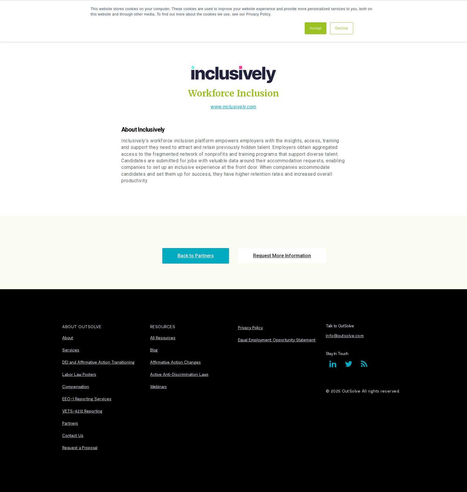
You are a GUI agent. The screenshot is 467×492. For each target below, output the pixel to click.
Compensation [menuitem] (75, 386)
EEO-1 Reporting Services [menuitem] (86, 398)
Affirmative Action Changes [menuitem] (175, 362)
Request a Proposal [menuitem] (79, 447)
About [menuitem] (67, 337)
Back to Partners (196, 256)
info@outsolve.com (345, 335)
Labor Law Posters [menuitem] (79, 374)
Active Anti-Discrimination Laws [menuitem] (179, 374)
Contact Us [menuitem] (72, 435)
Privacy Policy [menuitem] (250, 327)
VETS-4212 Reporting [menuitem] (82, 410)
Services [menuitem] (70, 349)
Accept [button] (316, 28)
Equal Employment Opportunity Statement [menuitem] (277, 339)
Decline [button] (341, 28)
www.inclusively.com (233, 107)
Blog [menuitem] (154, 349)
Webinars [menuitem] (158, 386)
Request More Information (282, 256)
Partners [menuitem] (70, 423)
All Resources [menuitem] (162, 337)
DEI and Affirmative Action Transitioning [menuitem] (98, 362)
